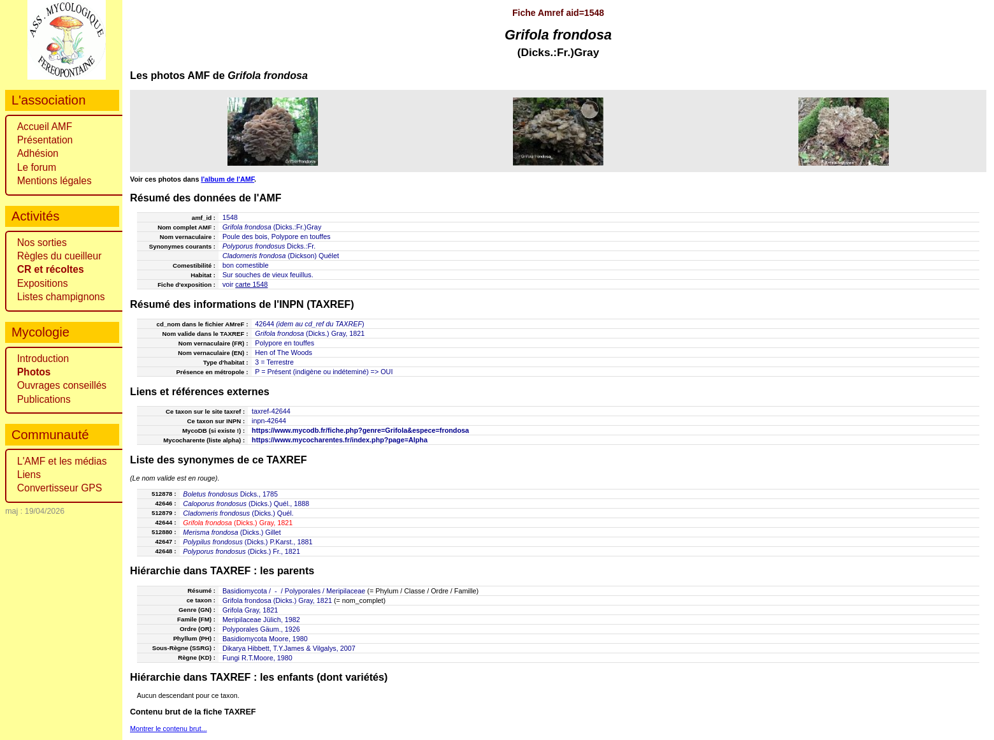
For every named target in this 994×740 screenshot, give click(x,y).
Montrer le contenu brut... (168, 728)
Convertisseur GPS (59, 487)
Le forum (37, 167)
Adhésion (38, 153)
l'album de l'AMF (227, 179)
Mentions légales (54, 180)
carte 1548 (251, 284)
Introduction (43, 358)
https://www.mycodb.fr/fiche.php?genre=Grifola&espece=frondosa (360, 430)
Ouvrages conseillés (61, 385)
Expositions (42, 283)
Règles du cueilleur (59, 255)
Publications (44, 399)
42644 (264, 324)
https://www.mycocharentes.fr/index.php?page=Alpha (340, 440)
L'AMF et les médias (62, 461)
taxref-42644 (271, 411)
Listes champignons (61, 296)
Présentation (45, 139)
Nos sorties (42, 242)
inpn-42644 (269, 420)
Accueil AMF (45, 126)
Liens (29, 474)
